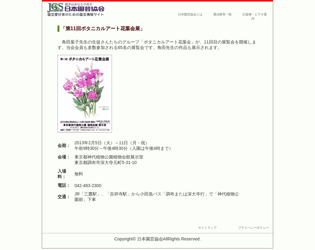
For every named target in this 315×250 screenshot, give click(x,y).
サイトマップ (207, 227)
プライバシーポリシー (253, 227)
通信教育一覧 (222, 14)
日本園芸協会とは (190, 14)
